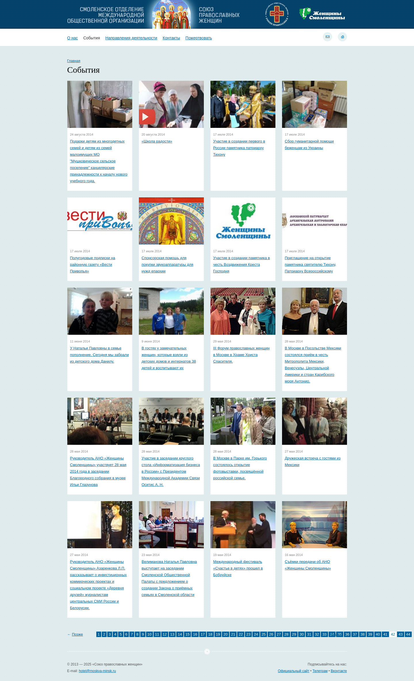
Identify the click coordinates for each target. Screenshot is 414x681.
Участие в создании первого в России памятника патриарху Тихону (239, 148)
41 (385, 634)
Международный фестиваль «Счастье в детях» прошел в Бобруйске (238, 568)
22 (241, 634)
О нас (72, 38)
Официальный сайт (293, 671)
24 (256, 634)
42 (393, 634)
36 (347, 634)
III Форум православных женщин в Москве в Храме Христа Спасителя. (241, 354)
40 (378, 634)
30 (302, 634)
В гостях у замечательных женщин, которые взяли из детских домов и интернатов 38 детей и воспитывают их (169, 358)
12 (165, 634)
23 (248, 634)
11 (157, 634)
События (91, 38)
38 (363, 634)
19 (218, 634)
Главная (73, 61)
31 (309, 634)
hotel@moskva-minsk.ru (97, 671)
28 (286, 634)
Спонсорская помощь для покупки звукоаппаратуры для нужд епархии (167, 264)
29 (294, 634)
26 (271, 634)
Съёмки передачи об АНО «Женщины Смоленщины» (308, 564)
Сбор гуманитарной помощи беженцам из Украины (309, 144)
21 (233, 634)
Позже (77, 634)
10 (149, 634)
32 (317, 634)
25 (264, 634)
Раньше (335, 634)
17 (203, 634)
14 (180, 634)
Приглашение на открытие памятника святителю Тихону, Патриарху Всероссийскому (310, 264)
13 (172, 634)
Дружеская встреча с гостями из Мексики (313, 461)
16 (195, 634)
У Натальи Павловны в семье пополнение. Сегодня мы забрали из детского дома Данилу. (99, 354)
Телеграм (320, 671)
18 (210, 634)
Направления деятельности (131, 38)
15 (187, 634)
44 (408, 634)
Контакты (171, 38)
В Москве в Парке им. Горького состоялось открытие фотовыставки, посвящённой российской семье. (240, 468)
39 (370, 634)
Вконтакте (339, 671)
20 (225, 634)
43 (400, 634)
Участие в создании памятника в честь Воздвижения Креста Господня (241, 264)
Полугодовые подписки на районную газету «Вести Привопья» (92, 264)
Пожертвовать (198, 38)
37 (355, 634)
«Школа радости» (157, 141)
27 (279, 634)
